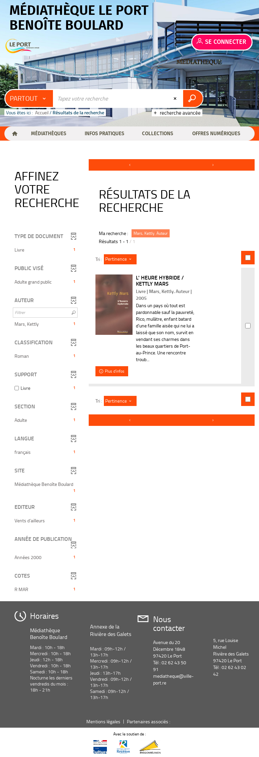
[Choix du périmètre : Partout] (29, 98)
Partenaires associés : (149, 721)
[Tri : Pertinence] (120, 259)
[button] (48, 133)
